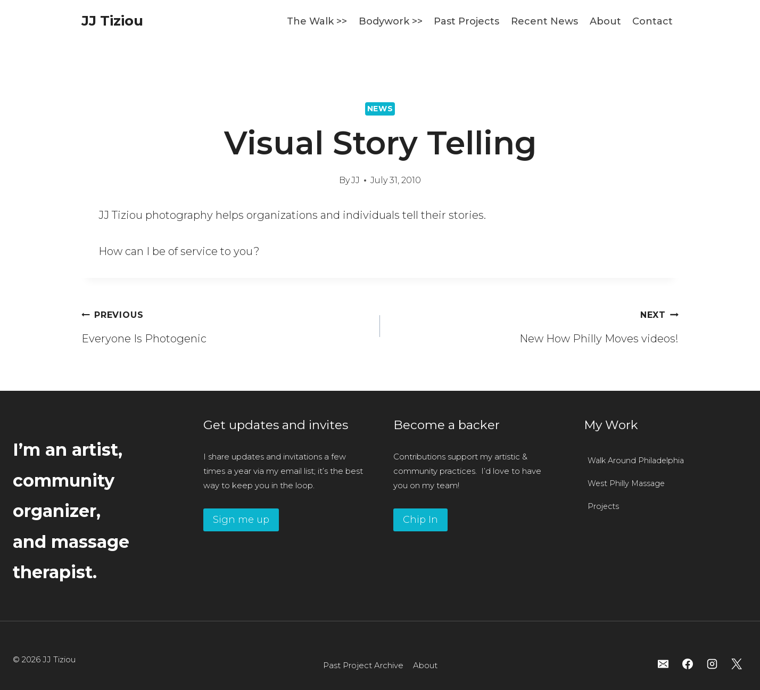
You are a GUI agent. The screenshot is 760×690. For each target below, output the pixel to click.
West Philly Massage (626, 483)
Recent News (544, 21)
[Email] (663, 664)
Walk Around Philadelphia (636, 460)
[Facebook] (687, 664)
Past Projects (466, 21)
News (380, 108)
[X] (736, 664)
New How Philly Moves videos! (535, 325)
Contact (652, 21)
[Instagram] (712, 664)
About (605, 21)
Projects (603, 506)
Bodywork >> (391, 21)
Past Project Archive (363, 665)
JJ (355, 180)
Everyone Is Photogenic (225, 325)
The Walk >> (317, 21)
